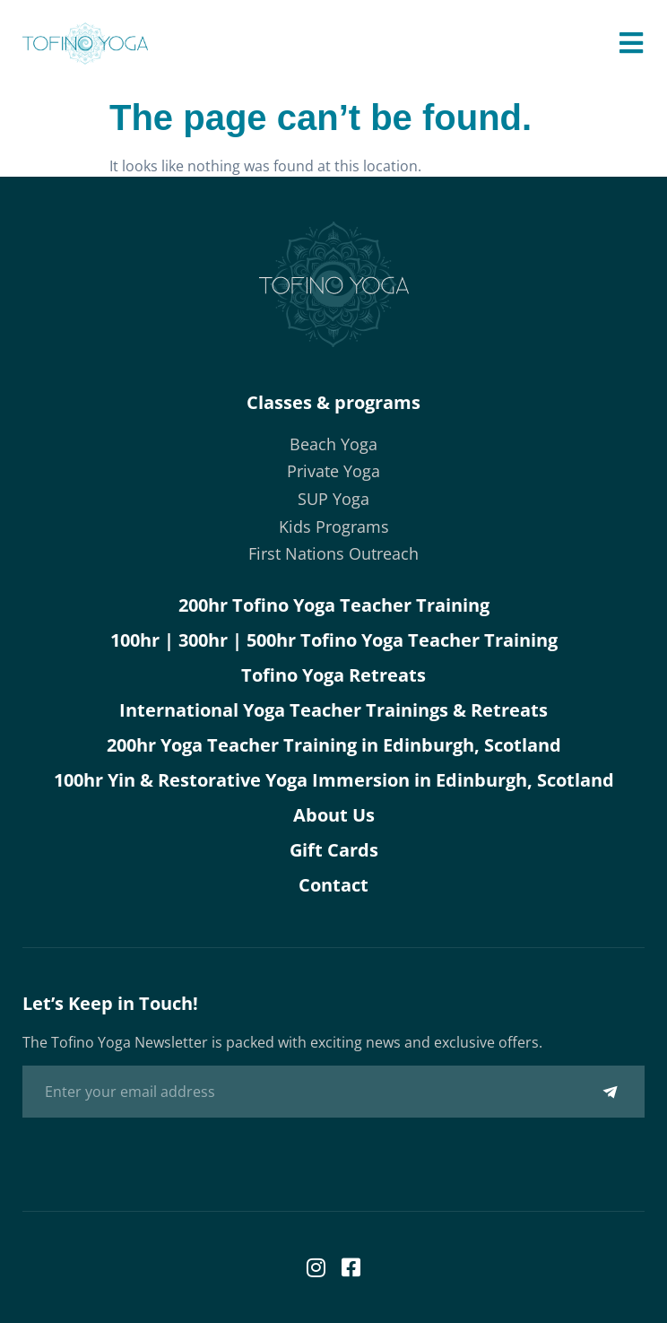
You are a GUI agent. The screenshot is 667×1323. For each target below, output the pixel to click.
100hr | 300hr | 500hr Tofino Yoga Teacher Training (334, 640)
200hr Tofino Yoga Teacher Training (333, 605)
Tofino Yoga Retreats (333, 675)
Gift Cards (334, 850)
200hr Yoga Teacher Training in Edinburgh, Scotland (334, 745)
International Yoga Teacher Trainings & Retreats (333, 710)
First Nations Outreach (333, 553)
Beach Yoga (333, 444)
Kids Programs (334, 526)
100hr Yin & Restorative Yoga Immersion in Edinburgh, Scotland (334, 780)
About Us (334, 815)
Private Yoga (333, 471)
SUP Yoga (333, 498)
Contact (333, 885)
